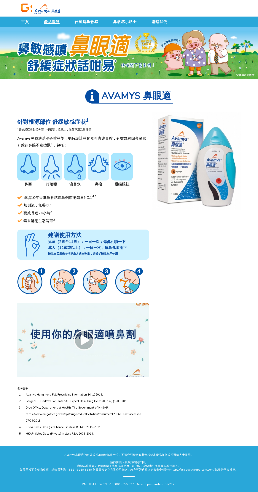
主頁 (25, 21)
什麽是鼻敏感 (86, 21)
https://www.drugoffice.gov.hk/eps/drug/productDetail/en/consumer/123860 (74, 414)
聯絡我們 (159, 21)
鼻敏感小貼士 (125, 21)
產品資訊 (52, 21)
